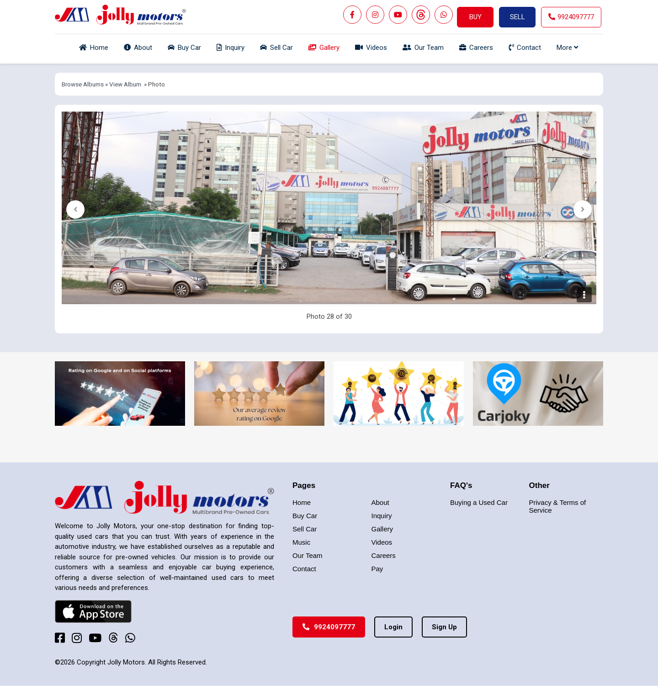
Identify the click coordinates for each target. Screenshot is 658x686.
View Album (125, 84)
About (380, 502)
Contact (304, 569)
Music (301, 542)
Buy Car (304, 516)
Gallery (382, 529)
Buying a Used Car (479, 502)
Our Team (307, 555)
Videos (382, 542)
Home (301, 502)
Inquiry (381, 516)
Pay (377, 569)
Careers (383, 555)
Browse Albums (83, 84)
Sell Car (304, 529)
